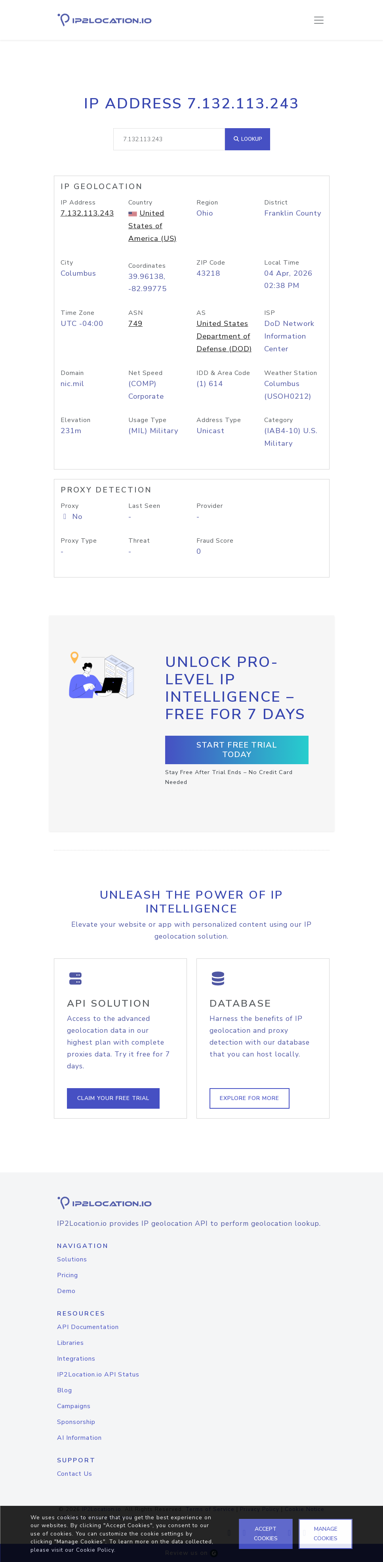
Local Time (281, 262)
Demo (66, 1291)
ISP (269, 313)
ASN (135, 313)
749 (135, 323)
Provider (209, 506)
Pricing (67, 1275)
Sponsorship (76, 1422)
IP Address (78, 202)
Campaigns (74, 1406)
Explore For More (249, 1098)
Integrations (76, 1358)
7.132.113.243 (87, 213)
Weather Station (290, 373)
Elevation (76, 420)
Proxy (70, 506)
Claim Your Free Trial (113, 1098)
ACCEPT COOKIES (266, 1533)
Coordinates (147, 265)
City (67, 262)
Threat (139, 540)
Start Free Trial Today (236, 750)
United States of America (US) (152, 226)
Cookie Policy (95, 1550)
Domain (72, 373)
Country (140, 202)
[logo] (192, 1203)
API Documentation (88, 1327)
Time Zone (78, 313)
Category (278, 420)
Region (207, 202)
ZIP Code (210, 262)
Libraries (70, 1343)
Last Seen (144, 506)
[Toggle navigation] (319, 20)
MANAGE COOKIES (325, 1533)
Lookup (247, 139)
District (276, 202)
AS (201, 313)
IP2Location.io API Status (98, 1374)
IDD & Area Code (223, 373)
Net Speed (145, 373)
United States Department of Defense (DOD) (224, 336)
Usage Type (147, 420)
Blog (64, 1390)
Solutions (72, 1259)
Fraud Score (215, 540)
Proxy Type (79, 540)
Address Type (218, 420)
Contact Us (74, 1473)
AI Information (79, 1437)
